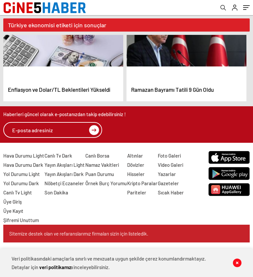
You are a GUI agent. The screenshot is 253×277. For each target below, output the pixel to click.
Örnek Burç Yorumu (106, 183)
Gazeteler (168, 183)
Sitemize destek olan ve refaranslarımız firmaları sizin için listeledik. (78, 234)
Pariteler (136, 192)
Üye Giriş (12, 202)
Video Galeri (170, 165)
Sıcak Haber (171, 192)
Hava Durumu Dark (23, 165)
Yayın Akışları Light (64, 165)
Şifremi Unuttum (21, 220)
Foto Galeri (169, 156)
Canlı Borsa (97, 156)
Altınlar (135, 156)
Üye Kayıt (13, 211)
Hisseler (136, 174)
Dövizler (135, 165)
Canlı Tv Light (17, 192)
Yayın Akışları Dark (64, 174)
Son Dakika (56, 192)
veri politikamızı (55, 267)
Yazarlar (167, 174)
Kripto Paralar (142, 183)
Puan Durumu (99, 174)
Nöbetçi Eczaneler (64, 183)
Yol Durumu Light (21, 174)
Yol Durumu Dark (21, 183)
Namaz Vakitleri (102, 165)
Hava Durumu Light (23, 156)
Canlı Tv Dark (58, 156)
